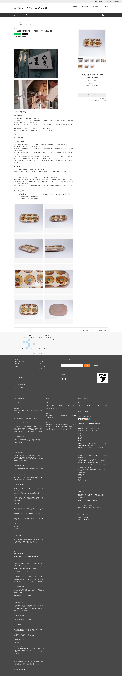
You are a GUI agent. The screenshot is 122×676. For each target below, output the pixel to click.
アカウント (98, 1)
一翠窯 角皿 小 (28, 24)
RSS (15, 378)
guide (16, 15)
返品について (103, 98)
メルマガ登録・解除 (19, 376)
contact (21, 15)
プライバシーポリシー (19, 383)
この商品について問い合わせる (90, 330)
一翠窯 (20, 22)
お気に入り (92, 83)
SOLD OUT (92, 95)
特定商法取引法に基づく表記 (21, 380)
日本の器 (21, 20)
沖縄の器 (27, 20)
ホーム (15, 20)
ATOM (18, 378)
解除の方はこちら (96, 365)
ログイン (107, 1)
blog (27, 15)
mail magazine (34, 15)
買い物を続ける (103, 330)
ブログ (16, 374)
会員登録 (117, 1)
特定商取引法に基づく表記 (100, 100)
